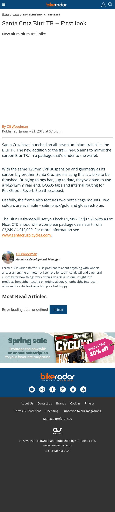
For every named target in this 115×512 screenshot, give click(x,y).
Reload (58, 310)
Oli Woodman (26, 254)
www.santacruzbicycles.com (26, 235)
